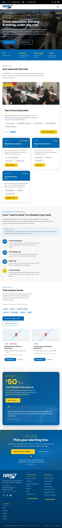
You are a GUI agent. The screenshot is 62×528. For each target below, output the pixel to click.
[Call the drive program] (28, 2)
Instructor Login (30, 494)
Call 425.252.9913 (25, 42)
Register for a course (23, 451)
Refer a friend (13, 401)
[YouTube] (58, 2)
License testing (48, 486)
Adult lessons (48, 484)
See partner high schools (13, 319)
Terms (50, 525)
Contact (5, 516)
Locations (5, 510)
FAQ (27, 491)
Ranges (28, 488)
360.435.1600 (32, 498)
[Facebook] (52, 2)
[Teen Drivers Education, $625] (31, 110)
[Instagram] (55, 2)
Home (4, 15)
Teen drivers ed (48, 481)
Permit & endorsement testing (32, 485)
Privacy (46, 525)
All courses (29, 481)
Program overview (31, 478)
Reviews (5, 513)
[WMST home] (29, 6)
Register (5, 519)
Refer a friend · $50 (49, 489)
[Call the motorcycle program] (11, 2)
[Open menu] (57, 6)
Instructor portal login (50, 495)
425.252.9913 (49, 499)
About (4, 508)
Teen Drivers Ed (9, 42)
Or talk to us (43, 451)
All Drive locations (10, 324)
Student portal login (49, 492)
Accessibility (56, 525)
